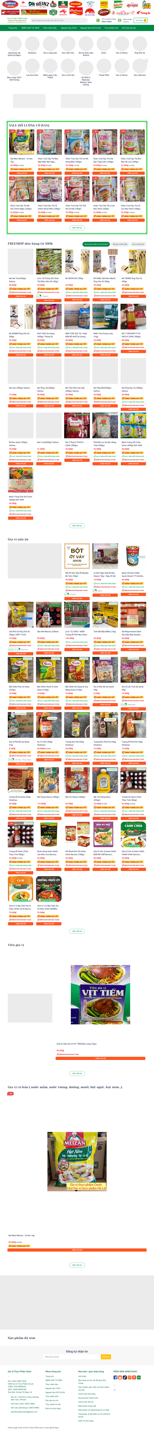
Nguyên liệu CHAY (69, 28)
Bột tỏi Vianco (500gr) (75, 797)
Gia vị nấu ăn (18, 539)
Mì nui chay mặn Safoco (86, 54)
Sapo (57, 1428)
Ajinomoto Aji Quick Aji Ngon (14, 54)
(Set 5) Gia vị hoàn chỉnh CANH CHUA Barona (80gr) (133, 854)
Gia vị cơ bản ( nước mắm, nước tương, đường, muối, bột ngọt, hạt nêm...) (65, 1087)
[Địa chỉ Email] (77, 1356)
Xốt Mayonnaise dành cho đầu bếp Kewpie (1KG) (131, 634)
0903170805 (107, 22)
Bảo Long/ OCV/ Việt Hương (14, 78)
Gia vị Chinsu (122, 53)
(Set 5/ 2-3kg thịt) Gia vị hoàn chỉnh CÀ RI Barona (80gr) (20, 909)
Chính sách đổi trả (85, 1402)
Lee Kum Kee (32, 75)
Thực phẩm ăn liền (53, 1404)
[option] (14, 58)
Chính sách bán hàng (86, 1394)
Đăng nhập (127, 19)
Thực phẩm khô (111, 28)
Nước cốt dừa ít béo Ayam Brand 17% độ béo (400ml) (133, 576)
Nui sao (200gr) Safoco (19, 388)
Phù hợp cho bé (129, 28)
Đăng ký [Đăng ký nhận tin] (106, 1357)
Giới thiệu (82, 1376)
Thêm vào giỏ (22, 173)
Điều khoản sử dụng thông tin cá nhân (93, 1410)
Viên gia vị (16, 945)
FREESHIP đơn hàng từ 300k (30, 243)
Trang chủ (12, 28)
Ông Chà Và (140, 53)
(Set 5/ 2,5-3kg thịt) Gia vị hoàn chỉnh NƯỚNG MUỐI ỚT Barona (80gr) (47, 909)
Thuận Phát (104, 75)
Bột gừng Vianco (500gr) (48, 797)
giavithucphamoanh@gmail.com (24, 1412)
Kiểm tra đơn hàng (53, 1408)
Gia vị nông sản (50, 53)
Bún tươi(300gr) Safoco (48, 442)
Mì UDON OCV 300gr (74, 278)
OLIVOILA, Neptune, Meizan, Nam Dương (86, 81)
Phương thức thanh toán (88, 1398)
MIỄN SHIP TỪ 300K (30, 28)
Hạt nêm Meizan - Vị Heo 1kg (21, 1235)
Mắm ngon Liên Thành (50, 76)
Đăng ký (126, 22)
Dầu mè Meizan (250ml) (48, 631)
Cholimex (32, 53)
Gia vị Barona (140, 75)
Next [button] (146, 61)
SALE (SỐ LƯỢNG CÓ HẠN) (29, 125)
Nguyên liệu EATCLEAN (90, 28)
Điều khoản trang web (87, 1406)
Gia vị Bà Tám (68, 53)
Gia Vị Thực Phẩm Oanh (34, 1428)
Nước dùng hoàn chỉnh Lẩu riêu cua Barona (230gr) (47, 854)
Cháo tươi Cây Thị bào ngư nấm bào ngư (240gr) (48, 162)
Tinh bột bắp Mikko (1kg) (105, 631)
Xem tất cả (77, 227)
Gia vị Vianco (122, 75)
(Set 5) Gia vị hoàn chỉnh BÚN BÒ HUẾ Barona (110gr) (105, 854)
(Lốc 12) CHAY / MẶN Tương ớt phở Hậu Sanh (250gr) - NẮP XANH (76, 634)
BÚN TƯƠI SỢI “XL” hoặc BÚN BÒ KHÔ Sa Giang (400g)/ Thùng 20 (76, 336)
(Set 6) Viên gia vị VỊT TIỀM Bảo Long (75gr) (77, 1044)
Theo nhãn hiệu (50, 28)
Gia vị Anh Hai (68, 75)
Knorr (103, 53)
